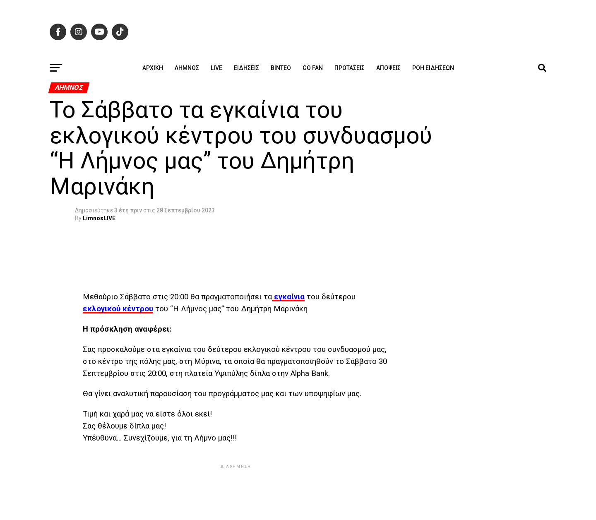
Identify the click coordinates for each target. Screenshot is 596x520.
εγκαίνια (288, 296)
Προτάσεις (349, 68)
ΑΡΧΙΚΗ (152, 68)
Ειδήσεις (246, 68)
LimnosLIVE (99, 218)
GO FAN (313, 68)
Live (216, 68)
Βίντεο (281, 68)
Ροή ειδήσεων (433, 68)
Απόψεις (388, 68)
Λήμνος (187, 68)
